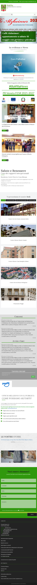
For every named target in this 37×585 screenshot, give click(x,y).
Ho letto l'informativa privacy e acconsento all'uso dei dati (12, 510)
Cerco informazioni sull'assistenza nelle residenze (14, 418)
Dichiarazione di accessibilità (7, 552)
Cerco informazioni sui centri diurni (11, 421)
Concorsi (18, 316)
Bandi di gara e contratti (6, 545)
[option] (18, 441)
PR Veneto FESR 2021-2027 (18, 93)
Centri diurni (32, 200)
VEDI (34, 326)
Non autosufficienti (21, 200)
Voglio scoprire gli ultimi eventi (10, 416)
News (18, 86)
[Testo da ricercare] (6, 14)
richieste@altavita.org (12, 408)
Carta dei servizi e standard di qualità (8, 559)
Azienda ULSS (3, 568)
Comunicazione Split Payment (7, 549)
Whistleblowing (18, 75)
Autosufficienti (10, 200)
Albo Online (3, 540)
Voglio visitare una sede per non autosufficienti (13, 410)
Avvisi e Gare (18, 341)
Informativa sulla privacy (6, 574)
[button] (3, 29)
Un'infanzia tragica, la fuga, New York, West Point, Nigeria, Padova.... (17, 439)
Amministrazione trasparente (7, 538)
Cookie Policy (4, 576)
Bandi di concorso (4, 543)
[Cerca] (12, 14)
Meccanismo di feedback (6, 554)
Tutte (3, 200)
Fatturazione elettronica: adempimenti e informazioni (12, 547)
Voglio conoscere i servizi (8, 413)
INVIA (33, 376)
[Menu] (34, 15)
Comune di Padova (5, 566)
